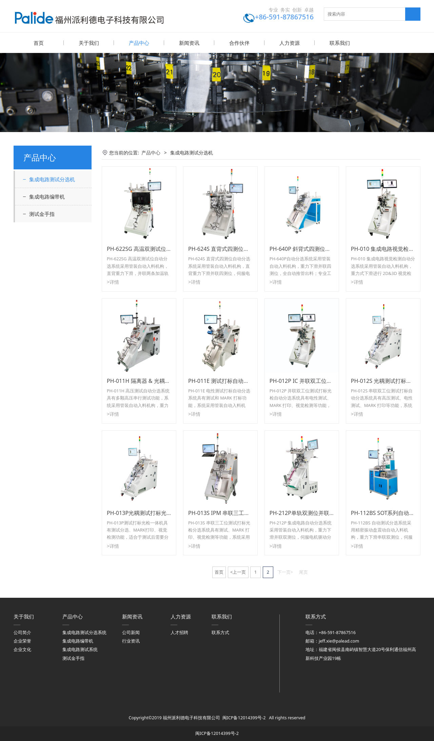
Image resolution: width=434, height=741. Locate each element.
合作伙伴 (239, 42)
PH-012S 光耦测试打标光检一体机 (392, 380)
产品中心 (139, 42)
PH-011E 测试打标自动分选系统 (226, 380)
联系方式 (220, 632)
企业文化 (22, 649)
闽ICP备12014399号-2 (244, 717)
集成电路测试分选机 (52, 178)
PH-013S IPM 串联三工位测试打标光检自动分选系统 (251, 512)
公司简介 (22, 632)
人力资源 (289, 42)
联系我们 (340, 42)
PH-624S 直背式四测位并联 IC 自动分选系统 (241, 248)
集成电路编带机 (47, 196)
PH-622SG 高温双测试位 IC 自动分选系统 (157, 248)
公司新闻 (131, 632)
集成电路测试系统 (80, 649)
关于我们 (89, 42)
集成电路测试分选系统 (84, 632)
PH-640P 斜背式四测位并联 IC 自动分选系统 (323, 248)
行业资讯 (131, 641)
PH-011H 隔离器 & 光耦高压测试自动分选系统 (163, 380)
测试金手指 (42, 213)
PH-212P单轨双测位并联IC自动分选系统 (318, 512)
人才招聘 (179, 632)
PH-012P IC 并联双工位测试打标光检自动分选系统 (331, 380)
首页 (39, 42)
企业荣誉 (22, 641)
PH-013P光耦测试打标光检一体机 (147, 512)
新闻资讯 (189, 42)
